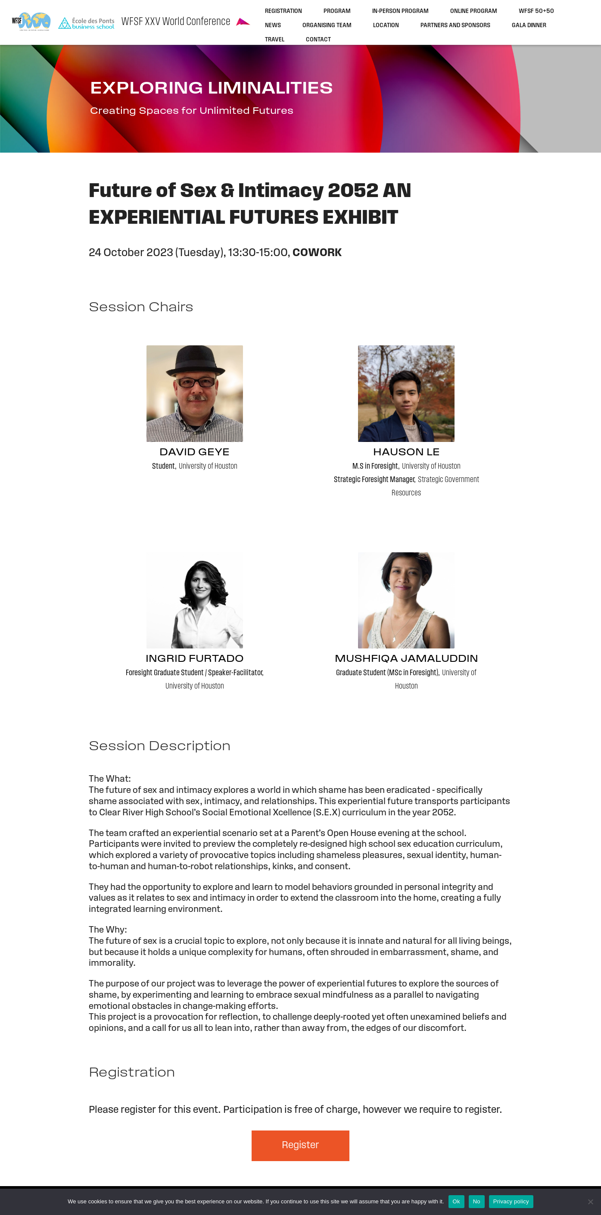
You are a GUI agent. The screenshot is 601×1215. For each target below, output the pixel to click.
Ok (456, 1201)
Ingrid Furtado (195, 659)
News (273, 25)
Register (300, 1145)
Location (386, 25)
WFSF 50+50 (536, 11)
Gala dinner (529, 25)
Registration (283, 11)
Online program (473, 11)
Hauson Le (406, 453)
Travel (274, 40)
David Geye (194, 453)
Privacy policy (511, 1201)
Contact (318, 40)
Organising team (327, 25)
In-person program (400, 11)
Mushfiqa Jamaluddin (406, 659)
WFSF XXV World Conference (175, 22)
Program (337, 11)
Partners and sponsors (455, 25)
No (476, 1201)
